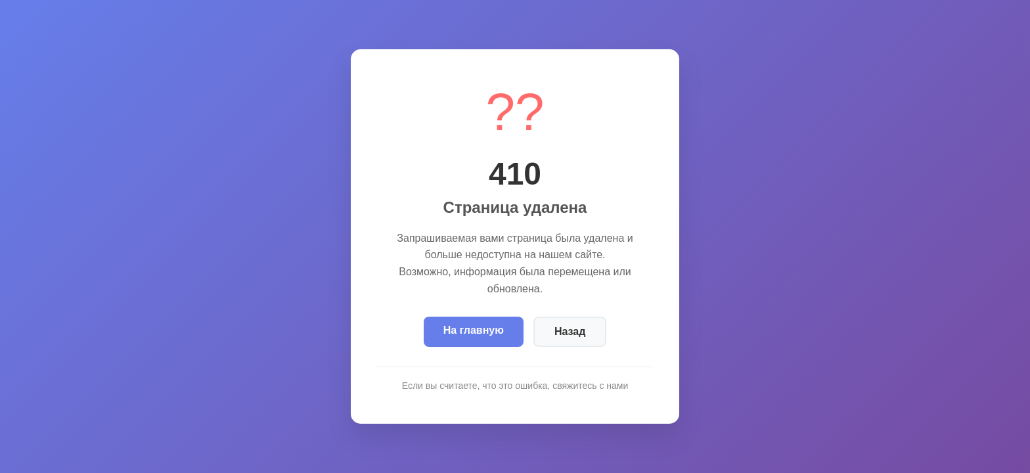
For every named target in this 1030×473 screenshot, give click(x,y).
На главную (473, 330)
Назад (569, 331)
